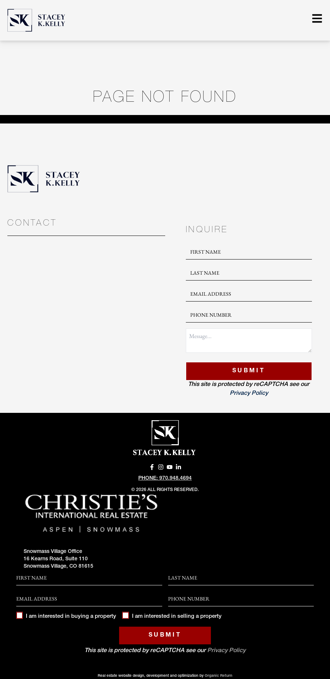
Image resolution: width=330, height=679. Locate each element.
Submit (248, 371)
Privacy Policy (249, 394)
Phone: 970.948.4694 (165, 478)
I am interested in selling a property (171, 616)
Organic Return (218, 676)
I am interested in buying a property (66, 616)
